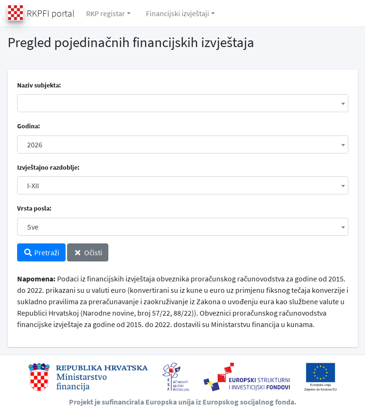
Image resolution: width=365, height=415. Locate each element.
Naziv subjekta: (39, 85)
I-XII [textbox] (33, 185)
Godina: (28, 126)
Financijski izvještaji (177, 13)
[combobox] (182, 103)
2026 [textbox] (34, 144)
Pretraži (41, 252)
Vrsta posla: (34, 208)
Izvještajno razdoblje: (48, 167)
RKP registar (105, 13)
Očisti (87, 252)
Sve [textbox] (32, 227)
